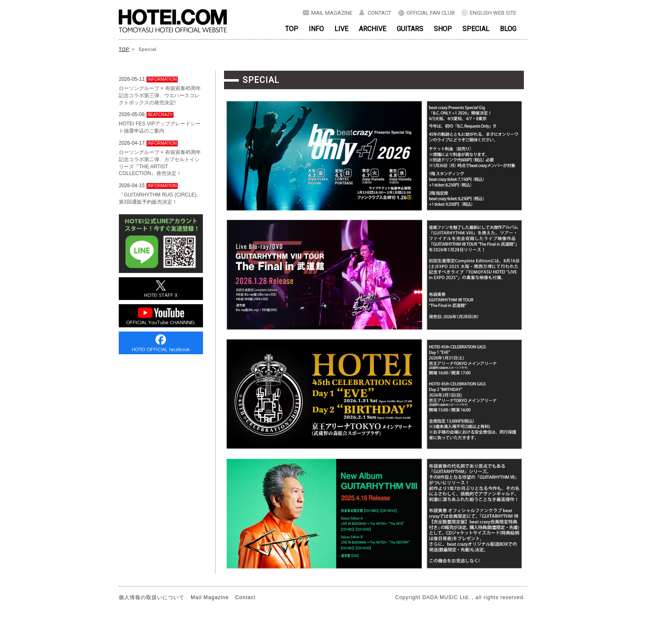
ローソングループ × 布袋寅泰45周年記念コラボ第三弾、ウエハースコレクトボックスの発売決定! (160, 95)
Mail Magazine (210, 597)
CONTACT (379, 13)
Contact (245, 597)
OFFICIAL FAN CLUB (430, 13)
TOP (291, 29)
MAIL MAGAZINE (331, 13)
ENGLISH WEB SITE (493, 13)
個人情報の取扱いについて (151, 597)
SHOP (443, 29)
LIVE (341, 29)
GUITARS (410, 29)
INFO (316, 29)
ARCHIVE (372, 29)
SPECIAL (475, 29)
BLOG (508, 29)
